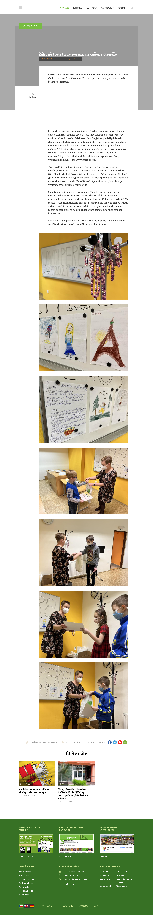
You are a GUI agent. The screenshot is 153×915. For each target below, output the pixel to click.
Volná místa (24, 887)
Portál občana (25, 872)
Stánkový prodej (26, 891)
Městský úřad (107, 8)
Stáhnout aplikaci (26, 856)
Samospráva (91, 8)
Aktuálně (64, 8)
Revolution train (72, 875)
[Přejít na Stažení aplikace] (36, 843)
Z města (32, 97)
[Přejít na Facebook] (117, 843)
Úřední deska (24, 875)
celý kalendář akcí (72, 884)
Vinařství (104, 872)
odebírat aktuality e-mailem (43, 742)
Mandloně (104, 875)
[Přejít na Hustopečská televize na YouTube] (76, 843)
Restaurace (105, 879)
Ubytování (120, 875)
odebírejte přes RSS (74, 742)
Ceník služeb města (27, 883)
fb (110, 742)
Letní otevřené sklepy (74, 872)
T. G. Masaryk (122, 872)
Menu (20, 7)
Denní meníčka (106, 886)
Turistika (77, 8)
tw (114, 742)
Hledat (132, 8)
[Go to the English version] (26, 906)
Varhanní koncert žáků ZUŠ (77, 879)
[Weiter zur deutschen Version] (31, 906)
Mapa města (121, 886)
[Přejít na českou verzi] (21, 906)
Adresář (121, 8)
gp (120, 742)
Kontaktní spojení (26, 879)
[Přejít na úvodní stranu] (41, 7)
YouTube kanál (65, 856)
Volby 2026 (24, 894)
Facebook (103, 856)
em (125, 742)
